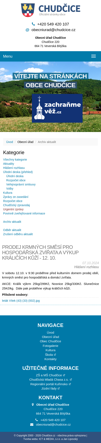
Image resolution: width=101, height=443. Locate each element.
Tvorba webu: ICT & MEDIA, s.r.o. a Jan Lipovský (50, 439)
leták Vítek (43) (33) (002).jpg (21, 300)
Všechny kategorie (15, 159)
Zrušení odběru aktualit (18, 234)
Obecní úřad (50, 337)
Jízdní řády (49, 388)
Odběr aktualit (12, 230)
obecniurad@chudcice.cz (53, 30)
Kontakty (50, 359)
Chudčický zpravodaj (16, 205)
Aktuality (8, 163)
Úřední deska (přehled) (18, 172)
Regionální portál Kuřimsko (48, 384)
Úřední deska (14, 176)
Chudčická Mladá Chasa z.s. (49, 379)
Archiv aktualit (12, 221)
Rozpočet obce (15, 180)
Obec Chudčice (50, 341)
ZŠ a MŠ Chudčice (49, 375)
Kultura (7, 192)
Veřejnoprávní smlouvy (21, 184)
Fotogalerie (50, 345)
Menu (7, 56)
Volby (9, 188)
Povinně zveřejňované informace (24, 213)
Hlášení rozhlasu (14, 167)
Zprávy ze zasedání (15, 197)
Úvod (9, 142)
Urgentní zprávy (13, 209)
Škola (49, 354)
